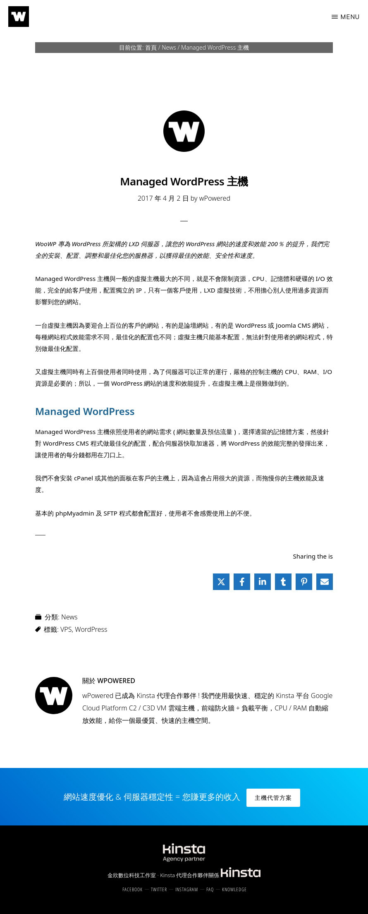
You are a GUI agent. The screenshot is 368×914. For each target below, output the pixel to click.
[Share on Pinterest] (304, 581)
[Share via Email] (324, 581)
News (69, 616)
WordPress (91, 629)
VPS (66, 629)
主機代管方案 (273, 797)
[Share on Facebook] (242, 581)
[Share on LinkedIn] (262, 581)
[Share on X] (221, 581)
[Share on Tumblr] (283, 581)
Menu (350, 17)
